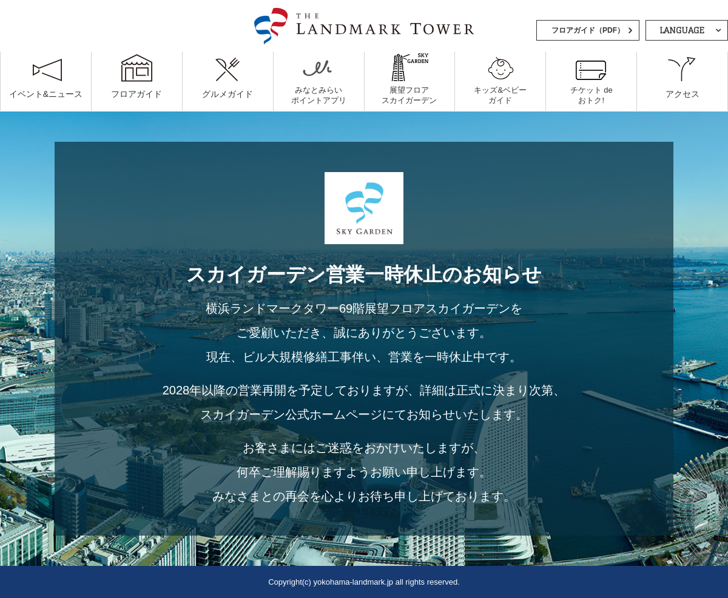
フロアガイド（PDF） (587, 30)
